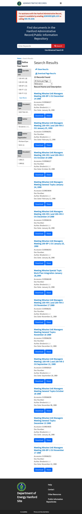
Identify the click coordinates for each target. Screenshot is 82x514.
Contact (51, 489)
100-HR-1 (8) (23, 78)
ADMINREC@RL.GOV (51, 16)
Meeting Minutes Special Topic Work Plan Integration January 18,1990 (48, 273)
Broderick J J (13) (24, 127)
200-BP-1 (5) (23, 86)
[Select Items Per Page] (42, 81)
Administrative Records (35, 3)
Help (50, 485)
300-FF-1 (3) (23, 90)
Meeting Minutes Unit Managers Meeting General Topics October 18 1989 (49, 391)
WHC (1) (21, 145)
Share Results (41, 69)
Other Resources (54, 494)
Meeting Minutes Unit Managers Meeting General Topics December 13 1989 (48, 421)
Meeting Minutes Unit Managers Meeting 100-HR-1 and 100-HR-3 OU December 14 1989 (48, 214)
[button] (19, 62)
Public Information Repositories (54, 500)
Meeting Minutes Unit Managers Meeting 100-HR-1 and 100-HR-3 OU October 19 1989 (48, 155)
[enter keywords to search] (34, 46)
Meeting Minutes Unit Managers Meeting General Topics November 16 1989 (48, 332)
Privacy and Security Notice (41, 512)
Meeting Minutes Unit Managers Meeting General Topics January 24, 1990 (48, 185)
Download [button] (39, 115)
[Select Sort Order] (43, 83)
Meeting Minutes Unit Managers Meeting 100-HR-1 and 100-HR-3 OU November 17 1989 (48, 303)
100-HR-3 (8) (23, 82)
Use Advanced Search (54, 50)
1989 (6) (21, 163)
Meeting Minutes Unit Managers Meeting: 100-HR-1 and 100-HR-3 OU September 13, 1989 (49, 361)
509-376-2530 (29, 19)
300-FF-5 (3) (23, 93)
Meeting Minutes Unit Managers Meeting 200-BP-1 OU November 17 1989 (49, 450)
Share (48, 115)
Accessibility (23, 512)
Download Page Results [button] (45, 73)
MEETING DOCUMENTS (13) (24, 112)
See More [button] (23, 98)
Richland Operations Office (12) (24, 141)
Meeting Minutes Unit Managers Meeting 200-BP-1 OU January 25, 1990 (49, 244)
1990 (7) (21, 160)
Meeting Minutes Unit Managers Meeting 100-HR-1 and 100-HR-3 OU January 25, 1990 (48, 125)
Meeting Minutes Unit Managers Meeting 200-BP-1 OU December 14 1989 (49, 96)
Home (19, 58)
